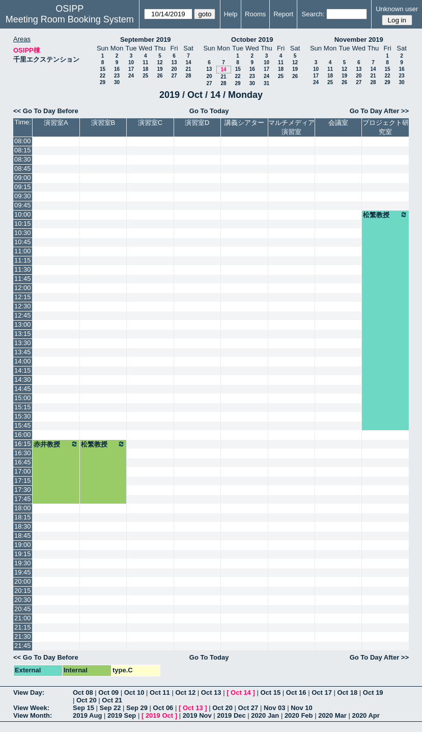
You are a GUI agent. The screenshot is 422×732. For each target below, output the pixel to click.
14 (188, 62)
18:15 (22, 517)
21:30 (22, 636)
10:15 (22, 223)
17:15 (22, 480)
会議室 (338, 122)
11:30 (22, 269)
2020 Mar (332, 715)
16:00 (22, 434)
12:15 (22, 297)
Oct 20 (86, 700)
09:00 (22, 177)
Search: (313, 14)
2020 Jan (265, 715)
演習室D (197, 122)
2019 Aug (87, 715)
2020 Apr (365, 715)
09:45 (22, 205)
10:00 (22, 214)
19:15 (22, 554)
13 (174, 62)
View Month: (32, 715)
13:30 (22, 343)
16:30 (22, 453)
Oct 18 (347, 692)
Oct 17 (322, 692)
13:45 (22, 352)
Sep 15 (83, 708)
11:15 (22, 260)
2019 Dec (231, 715)
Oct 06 (163, 708)
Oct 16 (296, 692)
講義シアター (244, 122)
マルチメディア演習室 (291, 127)
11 (145, 62)
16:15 (22, 444)
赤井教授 (56, 444)
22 (102, 76)
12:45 (22, 315)
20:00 (22, 581)
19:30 (22, 563)
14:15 (22, 370)
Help (231, 14)
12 (159, 62)
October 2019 (252, 39)
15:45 (22, 425)
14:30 (22, 379)
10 (131, 62)
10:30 (22, 233)
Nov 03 (275, 708)
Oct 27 (248, 708)
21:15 (22, 627)
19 (159, 69)
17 (131, 69)
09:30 (22, 196)
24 (131, 76)
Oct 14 (241, 692)
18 (145, 69)
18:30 (22, 526)
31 (266, 83)
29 (102, 82)
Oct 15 (270, 692)
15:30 (22, 416)
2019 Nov (197, 715)
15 (102, 69)
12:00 (22, 288)
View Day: (28, 692)
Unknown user (397, 9)
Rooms (255, 14)
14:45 (22, 389)
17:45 (22, 499)
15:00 (22, 398)
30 (117, 82)
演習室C (150, 122)
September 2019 (145, 39)
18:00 (22, 508)
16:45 (22, 462)
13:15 (22, 333)
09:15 (22, 187)
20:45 (22, 609)
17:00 (22, 471)
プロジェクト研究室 (385, 127)
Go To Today (209, 111)
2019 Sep (121, 715)
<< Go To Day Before (45, 111)
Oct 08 (83, 692)
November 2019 (358, 39)
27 (174, 76)
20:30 (22, 600)
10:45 (22, 242)
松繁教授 (385, 215)
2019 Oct (159, 715)
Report (283, 14)
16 (117, 69)
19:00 (22, 544)
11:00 (22, 251)
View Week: (31, 708)
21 (188, 69)
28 (188, 76)
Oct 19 (373, 692)
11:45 (22, 278)
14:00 (22, 361)
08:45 (22, 168)
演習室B (103, 122)
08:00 (22, 141)
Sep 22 (110, 708)
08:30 (22, 159)
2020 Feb (299, 715)
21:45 (22, 645)
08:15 (22, 150)
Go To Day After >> (379, 111)
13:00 (22, 324)
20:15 (22, 590)
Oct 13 (211, 692)
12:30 (22, 306)
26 (159, 76)
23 (117, 76)
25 (145, 76)
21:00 (22, 618)
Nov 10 (302, 708)
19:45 (22, 572)
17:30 (22, 489)
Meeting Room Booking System (70, 19)
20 (174, 69)
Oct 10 (134, 692)
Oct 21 (112, 700)
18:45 (22, 535)
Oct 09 (108, 692)
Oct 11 (160, 692)
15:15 (22, 407)
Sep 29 (137, 708)
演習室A (56, 122)
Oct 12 (185, 692)
